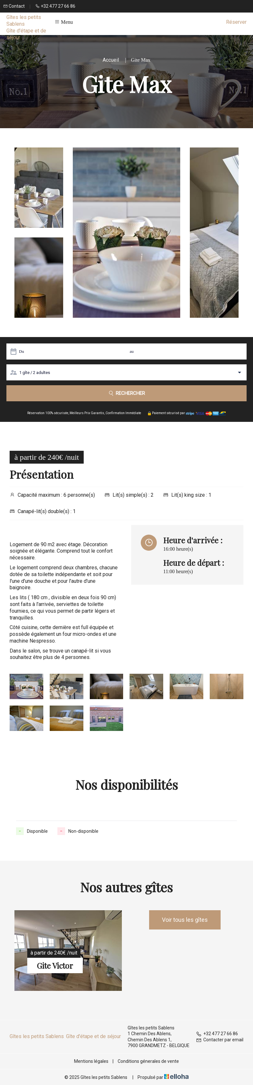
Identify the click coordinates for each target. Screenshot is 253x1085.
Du (21, 351)
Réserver (236, 22)
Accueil (111, 60)
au (132, 351)
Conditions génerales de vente (148, 1061)
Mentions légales (91, 1061)
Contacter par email (219, 1039)
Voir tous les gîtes (185, 919)
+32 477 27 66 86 (217, 1033)
